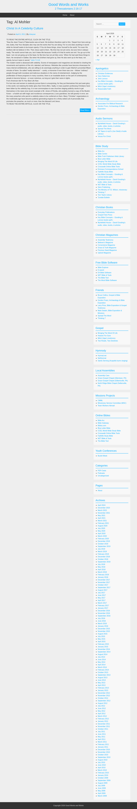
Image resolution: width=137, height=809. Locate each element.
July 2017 (101, 593)
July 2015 (101, 636)
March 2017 (102, 603)
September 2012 (104, 701)
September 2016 (104, 616)
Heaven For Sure (104, 336)
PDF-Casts (102, 470)
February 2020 (103, 539)
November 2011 (104, 726)
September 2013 (104, 675)
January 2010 (103, 775)
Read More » (85, 110)
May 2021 (101, 515)
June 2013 (102, 680)
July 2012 (101, 706)
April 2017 (101, 600)
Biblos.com (102, 425)
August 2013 (102, 677)
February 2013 (103, 688)
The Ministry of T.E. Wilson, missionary (112, 190)
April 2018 (101, 569)
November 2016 (104, 613)
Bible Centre (102, 154)
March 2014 (102, 667)
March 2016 (102, 623)
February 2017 (103, 605)
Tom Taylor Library (105, 195)
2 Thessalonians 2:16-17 (68, 8)
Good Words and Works (68, 4)
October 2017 (103, 585)
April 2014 (101, 665)
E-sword (101, 270)
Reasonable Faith (104, 89)
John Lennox (103, 79)
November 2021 (104, 513)
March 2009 (102, 796)
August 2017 (102, 590)
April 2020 (101, 533)
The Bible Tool (103, 278)
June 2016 (102, 621)
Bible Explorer (103, 267)
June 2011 (102, 734)
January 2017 (103, 608)
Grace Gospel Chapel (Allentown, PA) (112, 378)
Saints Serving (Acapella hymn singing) (112, 361)
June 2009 (102, 788)
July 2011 (101, 731)
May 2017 (101, 598)
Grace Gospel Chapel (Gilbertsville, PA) (113, 381)
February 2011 (103, 744)
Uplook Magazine (104, 253)
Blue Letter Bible (104, 159)
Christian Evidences (105, 73)
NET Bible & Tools (104, 185)
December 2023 (104, 508)
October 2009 (103, 778)
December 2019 (104, 541)
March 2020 (102, 536)
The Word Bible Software (107, 280)
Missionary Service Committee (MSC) (112, 403)
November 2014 (104, 649)
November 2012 (104, 695)
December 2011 (104, 724)
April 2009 (101, 793)
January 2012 (103, 721)
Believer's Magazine (105, 242)
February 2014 (103, 670)
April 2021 (101, 518)
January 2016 (103, 626)
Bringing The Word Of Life (107, 161)
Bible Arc (101, 151)
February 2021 (103, 523)
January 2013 (103, 690)
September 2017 (104, 587)
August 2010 (102, 760)
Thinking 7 (102, 192)
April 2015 (101, 641)
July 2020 (101, 528)
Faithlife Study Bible (105, 172)
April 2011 (101, 739)
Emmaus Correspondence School (110, 169)
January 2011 (103, 747)
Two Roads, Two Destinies (108, 341)
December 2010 (104, 749)
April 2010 (101, 767)
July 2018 (101, 564)
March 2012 (102, 716)
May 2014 (101, 662)
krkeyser (32, 34)
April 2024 (101, 505)
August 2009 (102, 783)
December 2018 (104, 557)
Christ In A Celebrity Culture (24, 28)
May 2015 (101, 639)
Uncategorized (103, 476)
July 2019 (101, 549)
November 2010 (104, 752)
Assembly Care (103, 375)
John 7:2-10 (35, 60)
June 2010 (102, 765)
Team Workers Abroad (106, 406)
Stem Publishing (104, 187)
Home (65, 15)
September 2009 (104, 780)
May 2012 (101, 711)
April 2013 (101, 685)
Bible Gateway (103, 423)
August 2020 (102, 526)
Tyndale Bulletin (104, 197)
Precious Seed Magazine (107, 250)
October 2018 (103, 559)
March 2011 (102, 742)
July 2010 (101, 762)
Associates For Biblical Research (110, 104)
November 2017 (104, 582)
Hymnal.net (102, 355)
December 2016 (104, 611)
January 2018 (103, 577)
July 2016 (101, 618)
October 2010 (103, 755)
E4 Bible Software (104, 273)
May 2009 (101, 791)
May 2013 (101, 683)
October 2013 (103, 672)
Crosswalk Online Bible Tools (109, 167)
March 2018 (102, 572)
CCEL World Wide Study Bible (109, 164)
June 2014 (102, 659)
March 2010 (102, 770)
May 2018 (101, 567)
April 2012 (101, 713)
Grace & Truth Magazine (107, 248)
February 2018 (103, 575)
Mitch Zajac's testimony (106, 86)
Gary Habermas (104, 76)
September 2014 (104, 652)
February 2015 (103, 644)
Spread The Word (104, 129)
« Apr (98, 60)
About (72, 15)
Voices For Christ (104, 136)
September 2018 (104, 562)
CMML (100, 400)
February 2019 (103, 554)
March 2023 (102, 510)
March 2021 (102, 521)
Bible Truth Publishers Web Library (111, 156)
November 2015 (104, 631)
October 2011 (103, 729)
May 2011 (101, 737)
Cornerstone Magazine (106, 245)
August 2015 (102, 634)
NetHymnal (102, 358)
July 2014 (101, 657)
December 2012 (104, 693)
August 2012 (102, 703)
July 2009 (101, 785)
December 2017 (104, 580)
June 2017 (102, 595)
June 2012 (102, 708)
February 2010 (103, 773)
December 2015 (104, 629)
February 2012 (103, 719)
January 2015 (103, 647)
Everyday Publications (106, 212)
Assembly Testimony (105, 240)
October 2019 (103, 544)
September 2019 (104, 546)
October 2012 (103, 698)
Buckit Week (102, 456)
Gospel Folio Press (105, 215)
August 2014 (102, 654)
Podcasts (101, 473)
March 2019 (102, 551)
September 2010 (104, 757)
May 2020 (101, 531)
